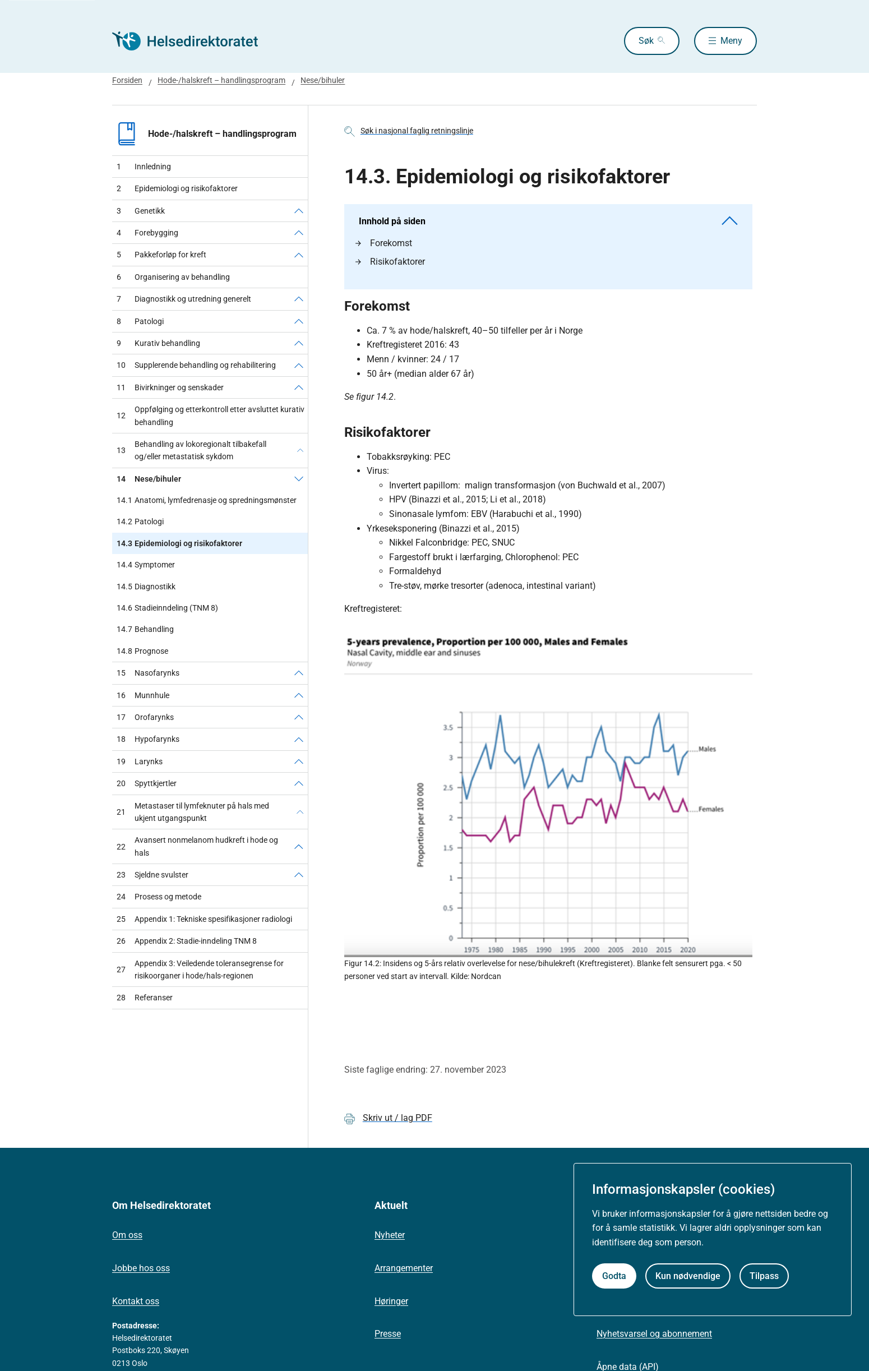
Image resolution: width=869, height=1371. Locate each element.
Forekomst (383, 243)
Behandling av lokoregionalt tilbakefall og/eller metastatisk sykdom (191, 450)
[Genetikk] (299, 211)
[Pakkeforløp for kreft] (299, 254)
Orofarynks (145, 717)
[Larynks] (299, 761)
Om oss (127, 1235)
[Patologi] (299, 321)
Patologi (140, 321)
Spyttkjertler (147, 783)
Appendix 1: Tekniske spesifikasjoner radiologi (204, 919)
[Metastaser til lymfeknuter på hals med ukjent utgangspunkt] (300, 812)
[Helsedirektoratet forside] (193, 40)
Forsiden (127, 80)
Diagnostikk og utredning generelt (184, 299)
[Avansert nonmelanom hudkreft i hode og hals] (299, 846)
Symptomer (146, 564)
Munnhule (143, 695)
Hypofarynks (148, 739)
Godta (614, 1276)
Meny (731, 40)
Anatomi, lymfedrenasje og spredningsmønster (207, 500)
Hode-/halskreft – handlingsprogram (221, 80)
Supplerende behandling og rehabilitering (196, 365)
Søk (646, 40)
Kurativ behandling (158, 343)
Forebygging (147, 233)
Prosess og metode (159, 896)
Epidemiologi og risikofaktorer (177, 188)
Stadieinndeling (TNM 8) (167, 608)
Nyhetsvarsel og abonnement (654, 1333)
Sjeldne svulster (152, 875)
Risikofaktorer (390, 261)
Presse (388, 1333)
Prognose (142, 651)
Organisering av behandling (173, 277)
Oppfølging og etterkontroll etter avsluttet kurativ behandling (210, 415)
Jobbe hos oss (141, 1268)
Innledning (144, 166)
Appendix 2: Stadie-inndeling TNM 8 (187, 941)
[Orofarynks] (299, 717)
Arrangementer (404, 1268)
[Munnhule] (299, 695)
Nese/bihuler (323, 80)
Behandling (145, 629)
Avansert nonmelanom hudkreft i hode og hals (197, 846)
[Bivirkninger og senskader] (299, 387)
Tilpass (764, 1276)
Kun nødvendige (687, 1276)
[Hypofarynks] (299, 739)
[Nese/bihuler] (299, 479)
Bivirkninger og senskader (170, 387)
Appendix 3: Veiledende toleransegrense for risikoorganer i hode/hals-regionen (200, 969)
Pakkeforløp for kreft (161, 254)
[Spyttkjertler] (299, 783)
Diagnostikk (146, 586)
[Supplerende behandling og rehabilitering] (299, 365)
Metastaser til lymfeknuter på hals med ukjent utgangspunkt (193, 812)
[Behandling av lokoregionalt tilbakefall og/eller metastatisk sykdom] (300, 450)
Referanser (145, 997)
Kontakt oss (135, 1301)
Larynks (140, 761)
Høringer (391, 1301)
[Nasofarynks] (299, 673)
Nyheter (390, 1235)
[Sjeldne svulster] (299, 875)
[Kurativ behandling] (299, 343)
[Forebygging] (299, 233)
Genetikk (141, 211)
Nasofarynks (148, 673)
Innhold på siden (548, 221)
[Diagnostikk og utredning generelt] (299, 299)
